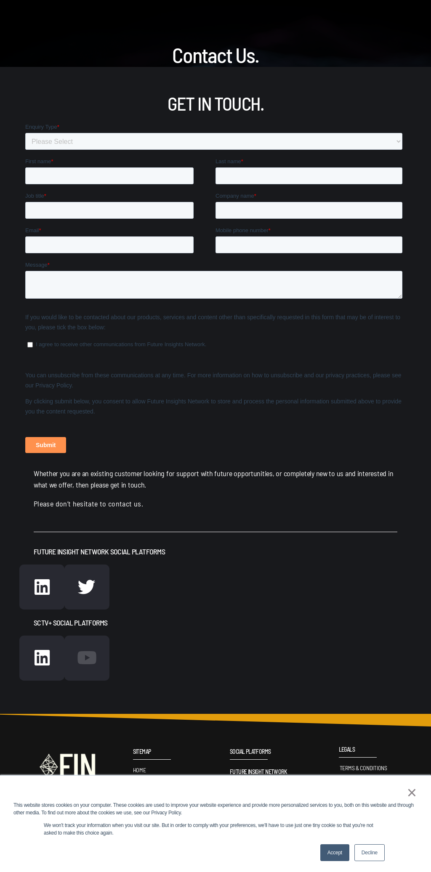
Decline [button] (370, 853)
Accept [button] (334, 853)
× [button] (411, 793)
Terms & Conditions (362, 769)
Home (139, 771)
